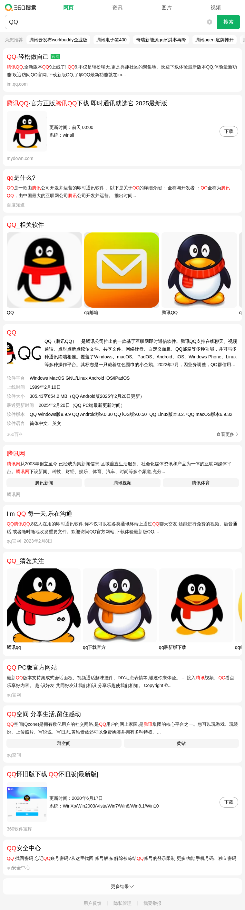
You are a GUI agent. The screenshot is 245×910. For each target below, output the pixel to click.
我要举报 (152, 903)
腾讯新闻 (44, 482)
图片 (167, 7)
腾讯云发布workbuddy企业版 (58, 39)
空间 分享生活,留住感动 (44, 714)
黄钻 (181, 743)
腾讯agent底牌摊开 (214, 39)
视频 (216, 7)
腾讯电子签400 (111, 39)
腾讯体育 (201, 482)
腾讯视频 (122, 482)
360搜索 (22, 7)
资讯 (117, 7)
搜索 (228, 22)
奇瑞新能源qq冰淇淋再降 (161, 39)
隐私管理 (122, 903)
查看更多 (225, 434)
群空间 (64, 743)
